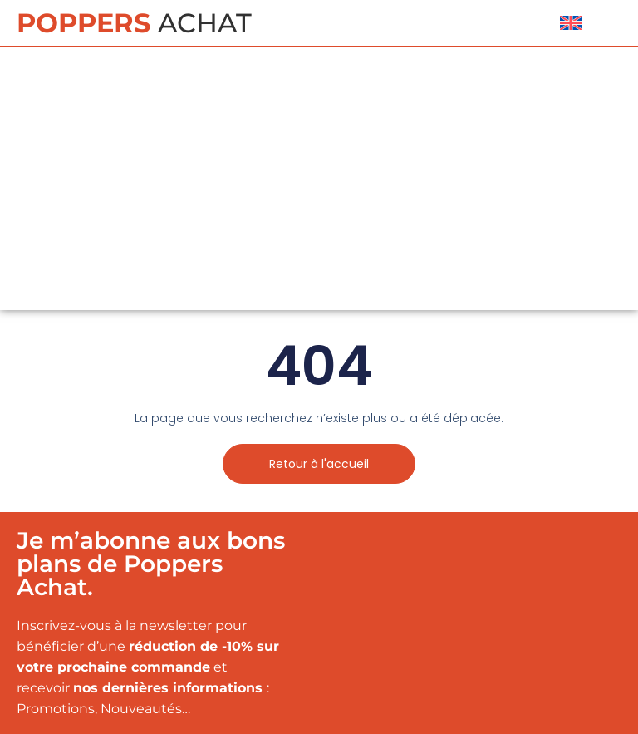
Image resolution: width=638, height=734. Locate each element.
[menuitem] (571, 23)
